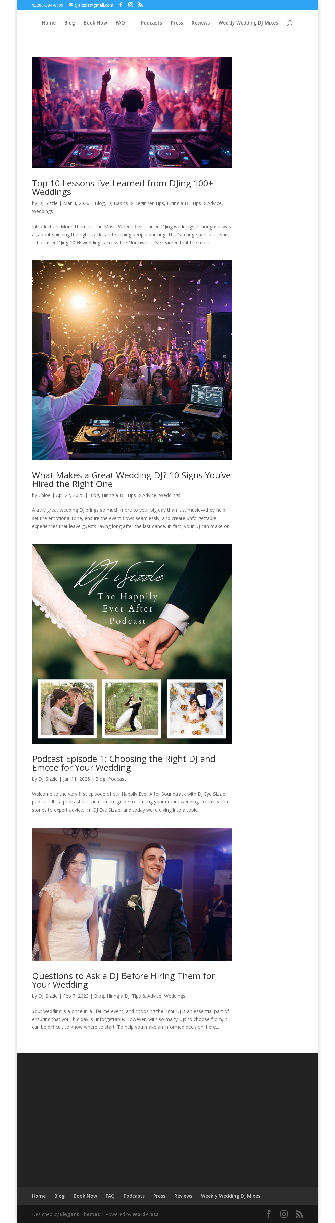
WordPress (146, 1214)
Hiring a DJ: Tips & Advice (194, 203)
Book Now (95, 23)
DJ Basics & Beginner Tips (135, 203)
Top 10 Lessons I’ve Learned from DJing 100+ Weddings (122, 187)
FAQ (120, 23)
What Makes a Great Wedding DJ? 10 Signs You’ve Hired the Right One (131, 479)
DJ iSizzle (48, 203)
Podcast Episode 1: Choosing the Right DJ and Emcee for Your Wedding (124, 762)
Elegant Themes (80, 1214)
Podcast (117, 779)
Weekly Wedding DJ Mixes (248, 23)
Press (177, 23)
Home (49, 23)
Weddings (42, 211)
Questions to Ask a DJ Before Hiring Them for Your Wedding (123, 980)
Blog (69, 23)
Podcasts (151, 23)
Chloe (44, 495)
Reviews (201, 23)
